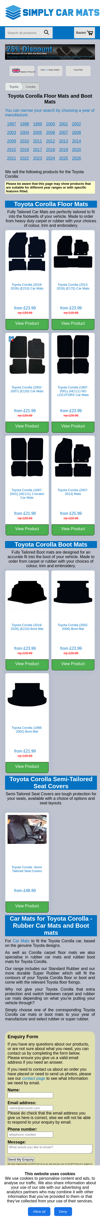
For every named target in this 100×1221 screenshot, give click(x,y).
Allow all (39, 1211)
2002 (76, 124)
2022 (24, 158)
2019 (63, 150)
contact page (33, 1078)
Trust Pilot (78, 70)
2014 (76, 141)
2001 (63, 124)
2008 (76, 132)
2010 (24, 141)
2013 (63, 141)
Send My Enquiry (21, 1159)
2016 (24, 150)
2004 (24, 132)
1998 (24, 124)
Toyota (13, 87)
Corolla (30, 87)
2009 (11, 141)
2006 (50, 132)
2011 (37, 141)
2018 (50, 150)
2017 (37, 150)
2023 (37, 158)
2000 (50, 124)
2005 (37, 132)
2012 (50, 141)
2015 (11, 150)
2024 (50, 158)
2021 (11, 158)
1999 (37, 124)
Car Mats (21, 941)
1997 (11, 124)
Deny (63, 1211)
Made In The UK (23, 71)
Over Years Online (50, 70)
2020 (76, 150)
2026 (76, 158)
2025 (63, 158)
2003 (11, 132)
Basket (84, 33)
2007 (63, 132)
